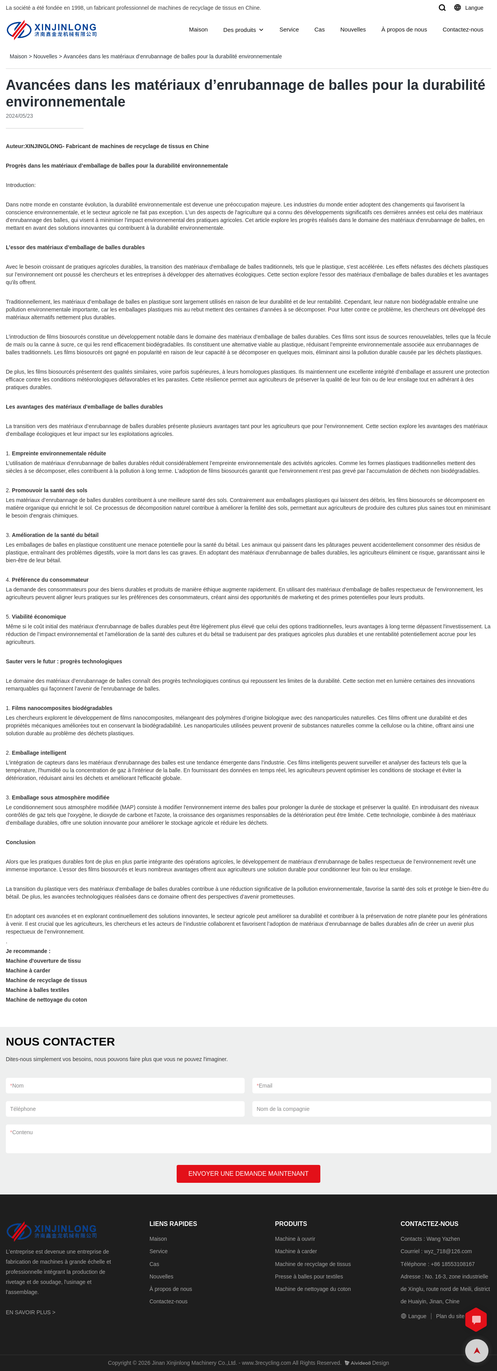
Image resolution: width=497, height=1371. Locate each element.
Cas (320, 29)
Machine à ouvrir (295, 1239)
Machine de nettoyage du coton (313, 1289)
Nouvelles (353, 29)
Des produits (239, 29)
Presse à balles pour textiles (309, 1276)
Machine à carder (296, 1251)
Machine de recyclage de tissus (313, 1264)
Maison (198, 29)
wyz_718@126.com (448, 1251)
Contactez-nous (463, 29)
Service (289, 29)
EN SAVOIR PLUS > (31, 1312)
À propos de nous (404, 29)
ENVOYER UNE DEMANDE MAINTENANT (248, 1173)
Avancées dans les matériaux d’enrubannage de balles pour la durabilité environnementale (173, 56)
